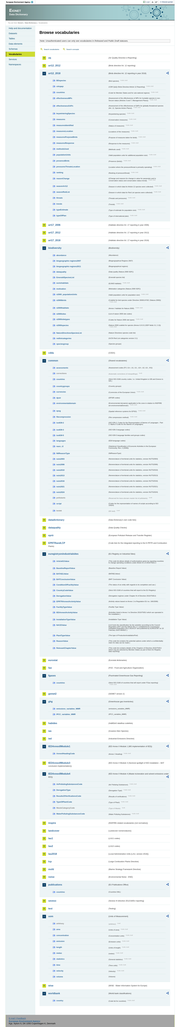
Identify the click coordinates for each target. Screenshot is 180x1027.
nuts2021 (60, 487)
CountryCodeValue (64, 590)
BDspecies (61, 80)
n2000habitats (62, 308)
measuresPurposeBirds (67, 137)
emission (60, 941)
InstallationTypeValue (66, 619)
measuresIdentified (65, 125)
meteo (59, 953)
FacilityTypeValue (64, 607)
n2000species (62, 325)
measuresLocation (64, 131)
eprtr (51, 535)
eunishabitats (62, 283)
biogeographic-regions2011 (68, 266)
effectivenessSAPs (64, 106)
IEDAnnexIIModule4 (59, 774)
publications (55, 884)
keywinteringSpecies (65, 113)
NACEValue (61, 625)
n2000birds (61, 300)
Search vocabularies (51, 49)
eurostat (53, 660)
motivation (61, 289)
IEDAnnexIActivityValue (67, 612)
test (50, 908)
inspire (52, 823)
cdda (51, 353)
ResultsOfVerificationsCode (68, 796)
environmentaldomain (66, 403)
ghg (50, 701)
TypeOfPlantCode (64, 802)
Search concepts (72, 49)
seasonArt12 (62, 186)
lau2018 (52, 854)
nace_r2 (59, 446)
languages (61, 441)
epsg (58, 411)
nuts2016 (60, 481)
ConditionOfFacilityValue (67, 585)
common (53, 360)
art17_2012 (54, 232)
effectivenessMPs (64, 98)
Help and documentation (20, 28)
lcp (50, 861)
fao (50, 668)
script (59, 504)
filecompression (63, 417)
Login (148, 2)
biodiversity (55, 248)
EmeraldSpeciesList (65, 277)
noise (51, 877)
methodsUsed (62, 149)
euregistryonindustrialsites (63, 554)
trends (59, 204)
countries (60, 92)
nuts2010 (60, 470)
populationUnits (63, 155)
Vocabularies (15, 54)
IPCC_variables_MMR (66, 714)
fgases (52, 675)
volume (59, 977)
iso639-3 (60, 430)
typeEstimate (62, 210)
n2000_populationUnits (66, 294)
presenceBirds (63, 161)
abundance (61, 255)
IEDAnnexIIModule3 (59, 763)
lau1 (50, 838)
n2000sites (61, 314)
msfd (51, 869)
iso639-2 (60, 423)
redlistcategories (63, 338)
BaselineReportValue (65, 568)
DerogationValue (63, 596)
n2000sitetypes (63, 319)
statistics (60, 959)
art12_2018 (54, 73)
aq (49, 58)
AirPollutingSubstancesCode (69, 784)
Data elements (15, 44)
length (59, 947)
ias (50, 731)
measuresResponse (65, 143)
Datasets (13, 33)
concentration (62, 935)
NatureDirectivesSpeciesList (69, 333)
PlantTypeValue (63, 635)
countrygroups (63, 386)
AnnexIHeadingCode (65, 753)
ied (50, 738)
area (58, 929)
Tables (12, 38)
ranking (59, 172)
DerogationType (63, 790)
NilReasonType (63, 453)
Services (13, 59)
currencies (61, 392)
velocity (59, 971)
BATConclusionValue (65, 579)
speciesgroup (62, 344)
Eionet (20, 23)
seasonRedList (63, 192)
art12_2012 (54, 65)
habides (52, 723)
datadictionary (56, 520)
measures (60, 119)
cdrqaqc (60, 86)
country (59, 1000)
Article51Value (62, 561)
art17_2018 (54, 240)
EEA (20, 2)
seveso (52, 901)
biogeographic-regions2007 (68, 261)
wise (50, 985)
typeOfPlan (61, 215)
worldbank (54, 993)
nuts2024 (60, 492)
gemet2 (52, 694)
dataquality (61, 272)
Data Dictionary (30, 23)
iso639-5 (60, 435)
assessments (62, 368)
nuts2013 (60, 475)
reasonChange (63, 178)
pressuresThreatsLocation (68, 167)
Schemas (13, 49)
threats (59, 198)
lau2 (50, 846)
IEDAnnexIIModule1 (59, 746)
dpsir (58, 398)
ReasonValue (62, 641)
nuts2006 (60, 464)
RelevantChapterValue (66, 648)
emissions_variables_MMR (68, 709)
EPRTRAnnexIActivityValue (68, 601)
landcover (54, 831)
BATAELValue (62, 574)
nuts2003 (60, 459)
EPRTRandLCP (56, 543)
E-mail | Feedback (17, 1018)
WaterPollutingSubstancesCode (70, 814)
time (58, 965)
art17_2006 (54, 225)
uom (50, 916)
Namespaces (15, 64)
